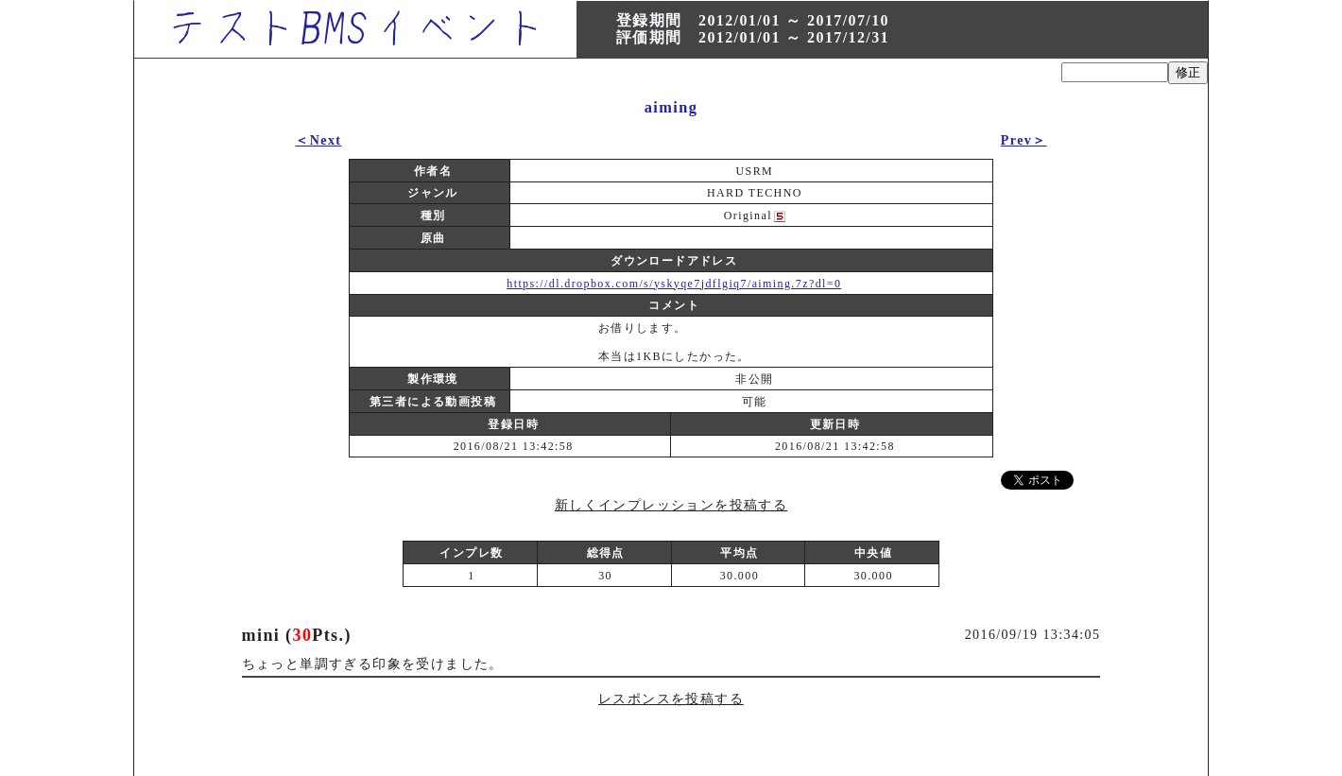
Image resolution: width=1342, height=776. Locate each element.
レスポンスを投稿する (671, 699)
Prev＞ (1024, 140)
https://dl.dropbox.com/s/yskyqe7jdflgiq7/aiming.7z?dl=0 (674, 283)
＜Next (318, 140)
